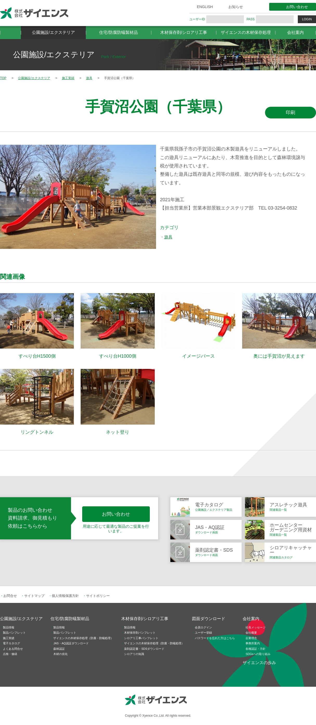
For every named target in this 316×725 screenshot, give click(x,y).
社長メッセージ (256, 627)
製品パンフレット (14, 632)
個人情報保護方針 (65, 596)
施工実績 (8, 638)
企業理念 (251, 638)
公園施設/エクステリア (53, 32)
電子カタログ (11, 643)
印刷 (290, 112)
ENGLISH (205, 7)
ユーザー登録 (203, 632)
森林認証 (59, 648)
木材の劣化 (60, 653)
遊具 (168, 237)
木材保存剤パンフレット (140, 632)
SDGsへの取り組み (258, 653)
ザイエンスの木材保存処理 (246, 32)
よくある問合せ (13, 648)
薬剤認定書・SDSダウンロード (144, 648)
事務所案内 (253, 643)
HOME (10, 32)
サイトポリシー (98, 596)
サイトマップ (34, 596)
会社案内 (295, 32)
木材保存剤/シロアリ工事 (183, 32)
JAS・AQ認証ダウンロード (70, 643)
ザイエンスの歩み (259, 662)
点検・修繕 (10, 653)
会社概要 (251, 632)
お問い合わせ (297, 7)
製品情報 (8, 627)
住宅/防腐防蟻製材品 (118, 32)
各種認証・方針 (256, 648)
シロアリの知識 (134, 653)
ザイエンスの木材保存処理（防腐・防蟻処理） (83, 638)
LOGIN (307, 19)
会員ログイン (203, 627)
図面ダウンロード (208, 618)
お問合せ (10, 596)
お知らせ (235, 7)
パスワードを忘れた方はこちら (215, 638)
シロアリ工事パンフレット (141, 638)
